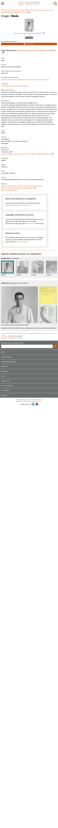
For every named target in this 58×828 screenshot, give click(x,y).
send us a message (21, 242)
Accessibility (5, 390)
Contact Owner (29, 44)
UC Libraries (38, 400)
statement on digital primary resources (17, 205)
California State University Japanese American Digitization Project (21, 186)
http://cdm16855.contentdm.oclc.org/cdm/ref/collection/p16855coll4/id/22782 (26, 154)
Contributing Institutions (8, 362)
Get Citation (29, 38)
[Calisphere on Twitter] (33, 404)
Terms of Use (5, 381)
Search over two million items (12, 343)
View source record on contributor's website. (36, 50)
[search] (55, 3)
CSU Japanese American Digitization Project (15, 86)
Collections (4, 367)
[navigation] (2, 3)
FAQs (2, 376)
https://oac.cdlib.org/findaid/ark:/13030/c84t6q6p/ (17, 188)
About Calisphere (6, 357)
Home (3, 352)
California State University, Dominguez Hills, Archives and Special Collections (25, 10)
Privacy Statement (7, 386)
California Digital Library (33, 401)
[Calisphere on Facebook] (37, 404)
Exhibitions (4, 371)
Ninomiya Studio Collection (9, 190)
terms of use (31, 224)
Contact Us (4, 395)
